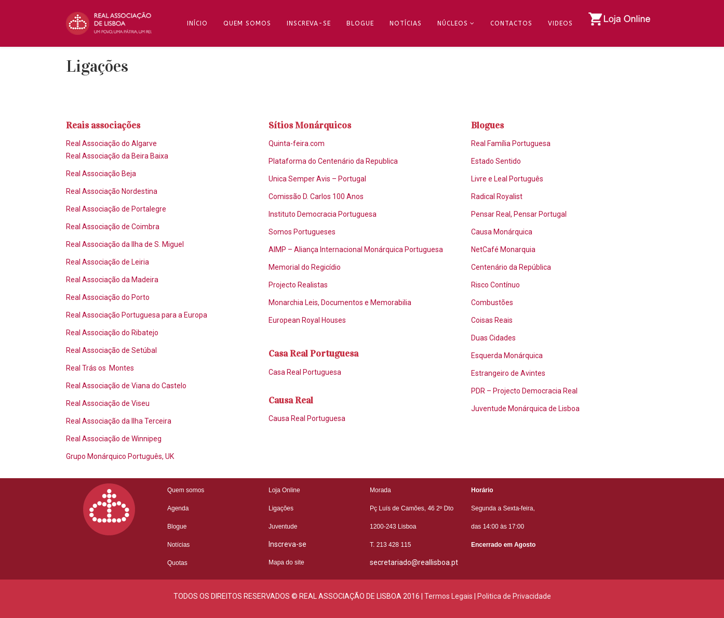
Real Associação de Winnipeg (114, 439)
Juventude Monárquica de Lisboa (525, 408)
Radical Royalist (496, 196)
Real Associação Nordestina (111, 191)
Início (197, 23)
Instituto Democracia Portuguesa (323, 214)
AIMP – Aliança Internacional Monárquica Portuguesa (356, 249)
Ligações (281, 508)
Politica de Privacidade (514, 596)
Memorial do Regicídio (305, 267)
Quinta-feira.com (297, 143)
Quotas (177, 563)
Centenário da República (511, 267)
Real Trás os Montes (100, 368)
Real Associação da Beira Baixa (117, 156)
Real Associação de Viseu (108, 403)
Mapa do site (286, 562)
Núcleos (452, 23)
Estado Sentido (496, 161)
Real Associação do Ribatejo (112, 332)
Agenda (178, 508)
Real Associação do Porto (108, 297)
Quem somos (185, 490)
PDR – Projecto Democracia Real (524, 391)
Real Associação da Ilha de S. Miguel (125, 244)
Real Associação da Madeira (112, 279)
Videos (560, 23)
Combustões (492, 302)
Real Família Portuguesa (511, 143)
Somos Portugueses (302, 232)
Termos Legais (448, 596)
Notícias (406, 23)
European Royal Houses (307, 320)
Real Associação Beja (101, 173)
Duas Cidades (493, 338)
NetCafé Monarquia (503, 249)
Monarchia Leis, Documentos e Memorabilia (340, 302)
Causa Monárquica (501, 232)
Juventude (283, 526)
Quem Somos (247, 23)
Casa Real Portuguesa (305, 372)
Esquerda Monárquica (507, 355)
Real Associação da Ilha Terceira (118, 421)
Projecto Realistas (298, 285)
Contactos (511, 23)
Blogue (360, 23)
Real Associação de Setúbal (111, 350)
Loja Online (284, 490)
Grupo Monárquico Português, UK (120, 456)
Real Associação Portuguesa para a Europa (136, 315)
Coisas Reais (492, 320)
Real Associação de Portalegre (116, 209)
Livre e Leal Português (507, 179)
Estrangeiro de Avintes (508, 373)
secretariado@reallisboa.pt (414, 562)
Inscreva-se (309, 23)
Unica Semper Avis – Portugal (317, 179)
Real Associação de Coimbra (112, 226)
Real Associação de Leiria (107, 262)
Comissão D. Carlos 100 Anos (316, 196)
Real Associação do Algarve (111, 143)
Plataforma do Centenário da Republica (333, 161)
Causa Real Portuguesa (307, 418)
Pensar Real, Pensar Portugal (519, 214)
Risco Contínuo (495, 285)
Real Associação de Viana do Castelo (126, 386)
